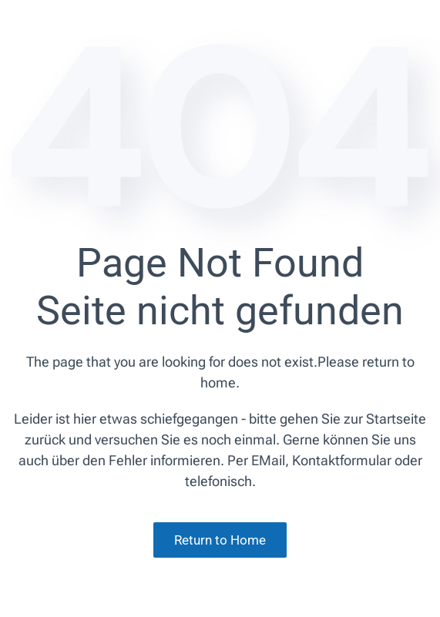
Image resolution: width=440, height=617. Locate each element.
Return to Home (220, 540)
